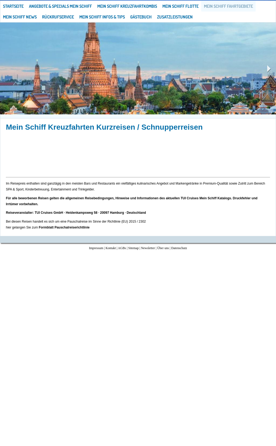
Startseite (13, 6)
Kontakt (111, 248)
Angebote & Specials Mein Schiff (60, 6)
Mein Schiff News (20, 17)
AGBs (122, 248)
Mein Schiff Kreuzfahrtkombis (127, 6)
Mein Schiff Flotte (180, 6)
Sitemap (133, 248)
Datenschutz (179, 248)
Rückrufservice (58, 17)
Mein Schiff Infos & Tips (102, 17)
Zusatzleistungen (175, 17)
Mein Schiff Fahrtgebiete (228, 6)
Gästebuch (141, 17)
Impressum (96, 248)
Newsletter (148, 248)
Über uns (163, 248)
